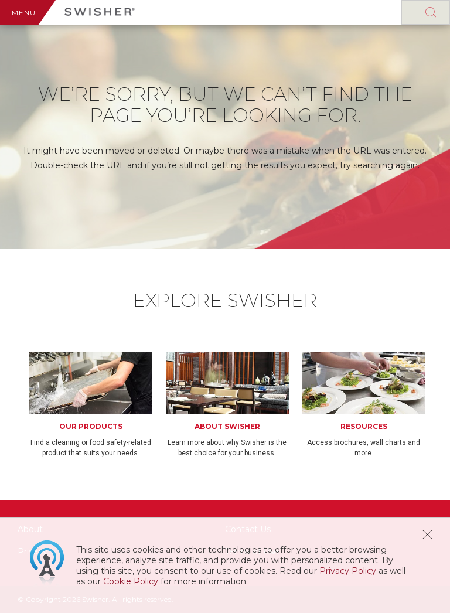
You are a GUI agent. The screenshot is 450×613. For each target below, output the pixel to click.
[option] (97, 405)
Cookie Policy (130, 581)
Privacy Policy (347, 571)
